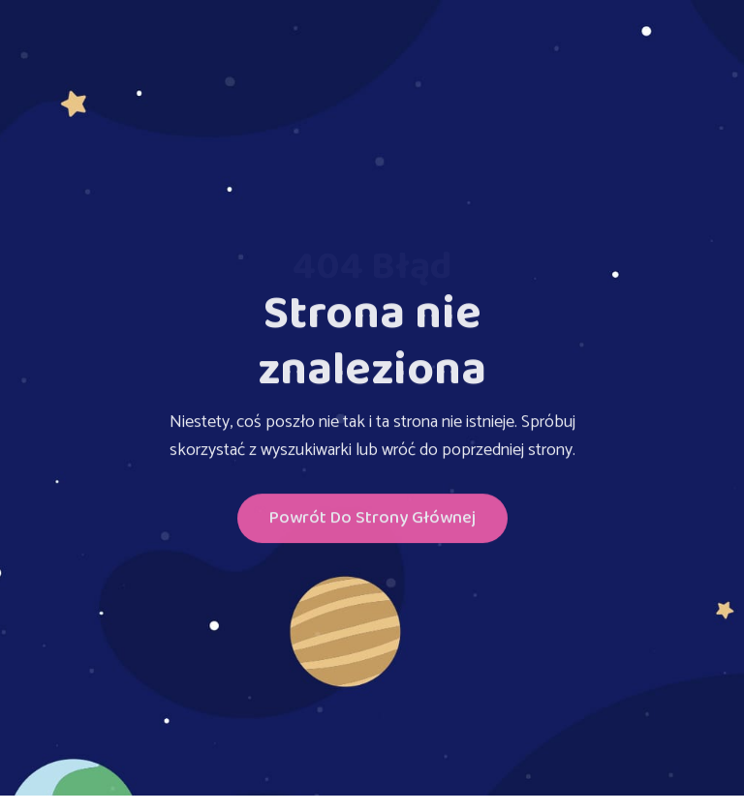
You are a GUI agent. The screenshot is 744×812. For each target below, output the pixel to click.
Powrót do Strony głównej (372, 520)
